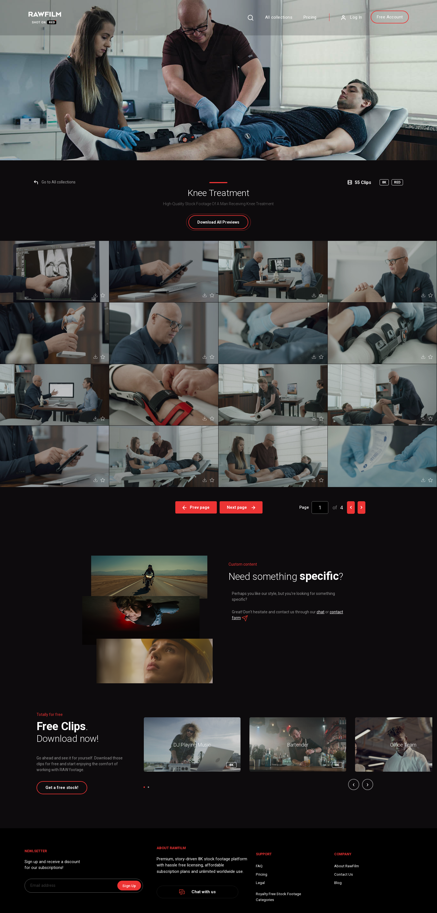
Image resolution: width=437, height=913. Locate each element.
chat (325, 906)
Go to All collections (75, 465)
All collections (248, 20)
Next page (242, 790)
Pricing (279, 20)
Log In (321, 21)
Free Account (359, 20)
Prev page (196, 790)
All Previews (219, 505)
